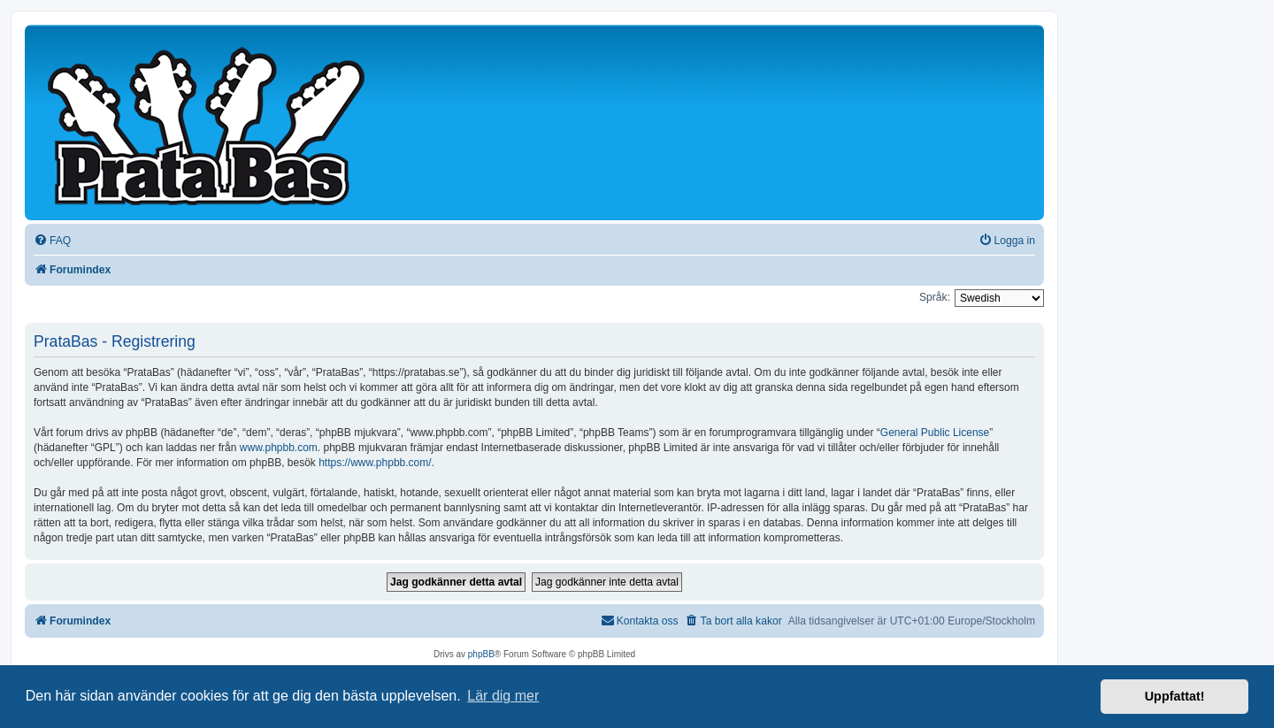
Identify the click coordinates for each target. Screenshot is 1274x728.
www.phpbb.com (279, 447)
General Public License (934, 432)
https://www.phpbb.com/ (374, 462)
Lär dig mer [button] (503, 695)
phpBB (481, 654)
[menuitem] (52, 241)
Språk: (934, 297)
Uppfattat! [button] (1175, 696)
